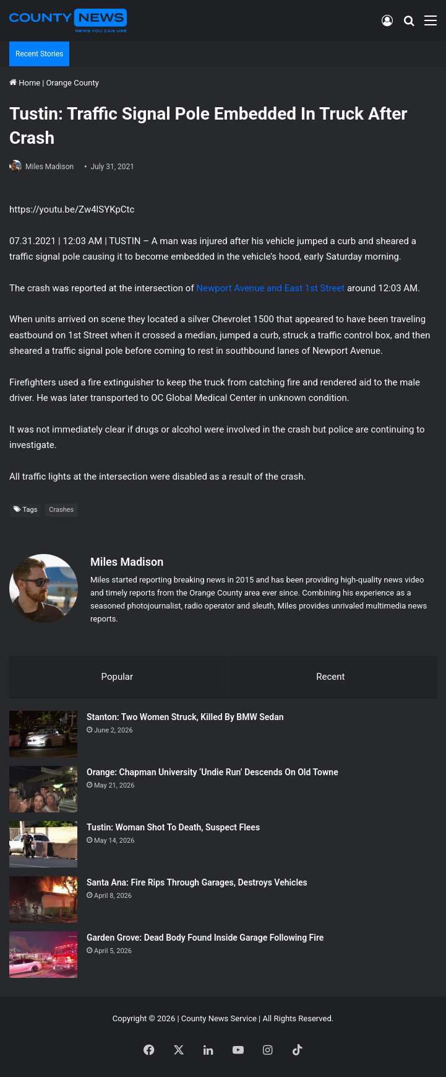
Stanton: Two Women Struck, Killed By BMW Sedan (185, 717)
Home (24, 82)
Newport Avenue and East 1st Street (270, 288)
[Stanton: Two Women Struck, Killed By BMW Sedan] (43, 734)
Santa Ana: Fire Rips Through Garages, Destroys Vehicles (197, 882)
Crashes (61, 510)
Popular (117, 676)
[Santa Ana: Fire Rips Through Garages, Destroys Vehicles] (43, 899)
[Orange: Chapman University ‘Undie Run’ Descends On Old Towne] (43, 789)
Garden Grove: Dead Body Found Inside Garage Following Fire (205, 938)
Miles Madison (49, 166)
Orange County (72, 82)
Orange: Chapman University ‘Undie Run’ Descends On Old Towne (212, 772)
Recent (330, 676)
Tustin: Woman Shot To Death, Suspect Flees (173, 827)
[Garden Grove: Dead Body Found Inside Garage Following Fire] (43, 954)
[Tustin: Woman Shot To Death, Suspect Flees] (43, 844)
